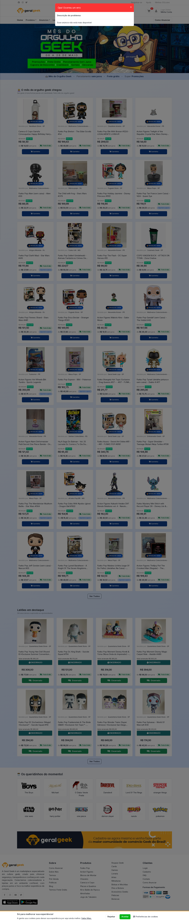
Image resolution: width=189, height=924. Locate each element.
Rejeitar (111, 916)
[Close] (131, 6)
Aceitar (125, 916)
